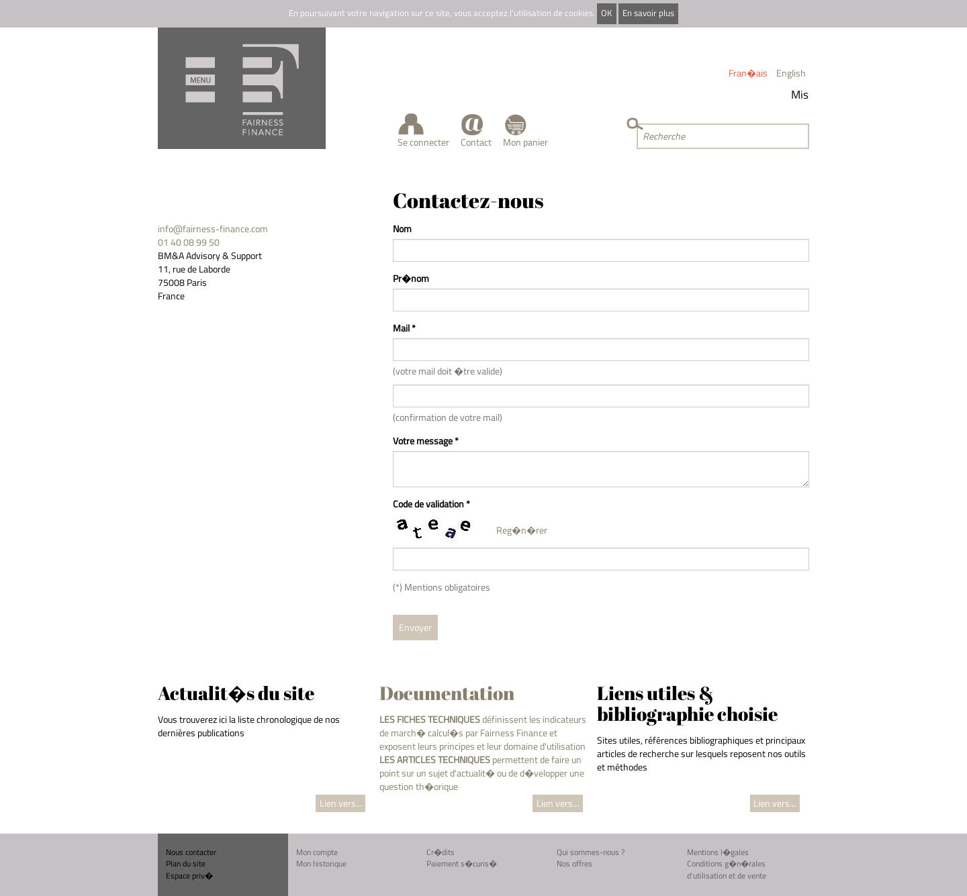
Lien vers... (341, 803)
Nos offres (574, 863)
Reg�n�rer (521, 530)
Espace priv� (189, 875)
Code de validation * (431, 504)
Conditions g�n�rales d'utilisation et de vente (726, 869)
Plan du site (185, 863)
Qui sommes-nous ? (591, 852)
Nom (402, 229)
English (791, 73)
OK (606, 13)
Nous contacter (191, 852)
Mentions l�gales (718, 852)
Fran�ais (748, 73)
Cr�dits (440, 852)
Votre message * (426, 441)
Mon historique (321, 863)
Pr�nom (411, 278)
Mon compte (317, 852)
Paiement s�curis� (461, 863)
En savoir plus (648, 13)
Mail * (404, 328)
